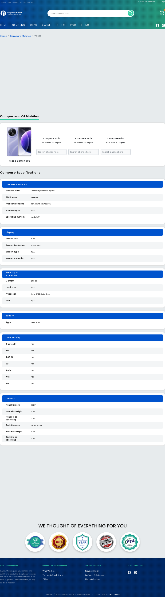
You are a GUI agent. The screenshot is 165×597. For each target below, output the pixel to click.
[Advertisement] (83, 77)
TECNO (85, 25)
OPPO (33, 25)
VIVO (73, 25)
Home (3, 35)
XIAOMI (46, 25)
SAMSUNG (18, 25)
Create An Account (146, 1)
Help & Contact (91, 578)
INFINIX (60, 25)
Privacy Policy (90, 570)
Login (163, 1)
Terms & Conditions (51, 574)
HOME (3, 25)
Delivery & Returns (93, 574)
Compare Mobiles (18, 35)
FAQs (45, 578)
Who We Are (48, 570)
